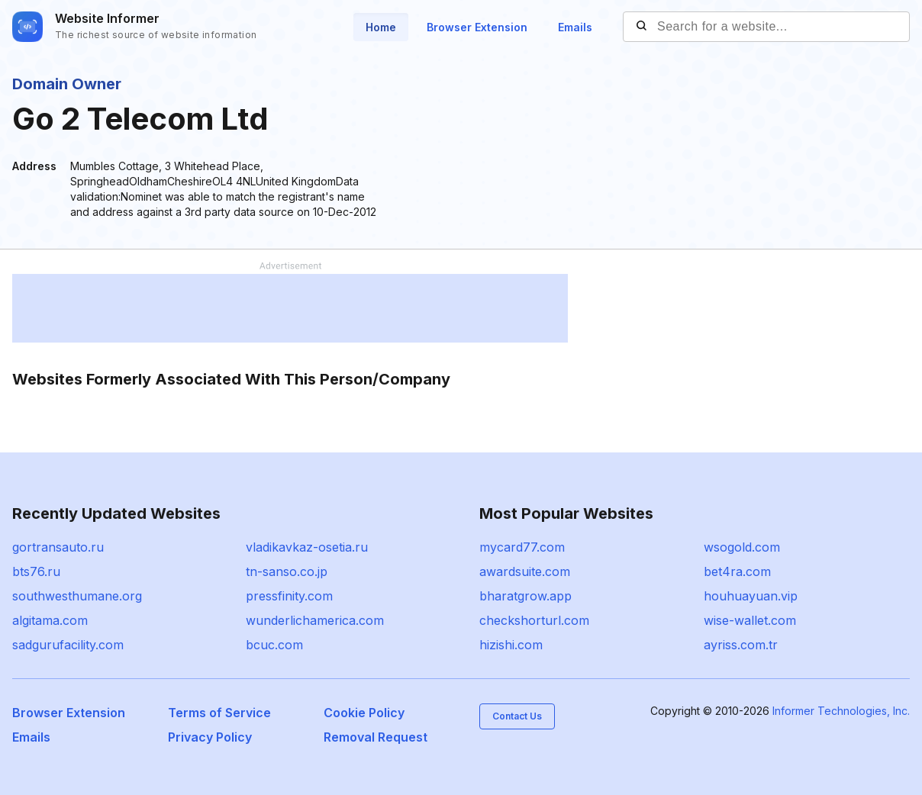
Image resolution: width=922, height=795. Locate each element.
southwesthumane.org (77, 595)
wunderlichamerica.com (315, 620)
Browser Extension (477, 27)
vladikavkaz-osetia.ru (307, 547)
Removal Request (375, 737)
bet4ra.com (737, 571)
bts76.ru (36, 571)
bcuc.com (274, 644)
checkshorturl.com (534, 620)
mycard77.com (522, 547)
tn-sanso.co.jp (286, 571)
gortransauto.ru (58, 547)
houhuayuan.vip (751, 595)
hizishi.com (511, 644)
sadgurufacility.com (68, 644)
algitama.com (50, 620)
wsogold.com (742, 547)
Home (381, 27)
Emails (575, 27)
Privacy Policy (210, 737)
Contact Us (517, 716)
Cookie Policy (364, 712)
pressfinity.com (289, 595)
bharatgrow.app (525, 595)
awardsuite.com (524, 571)
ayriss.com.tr (741, 644)
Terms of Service (219, 712)
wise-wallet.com (750, 620)
